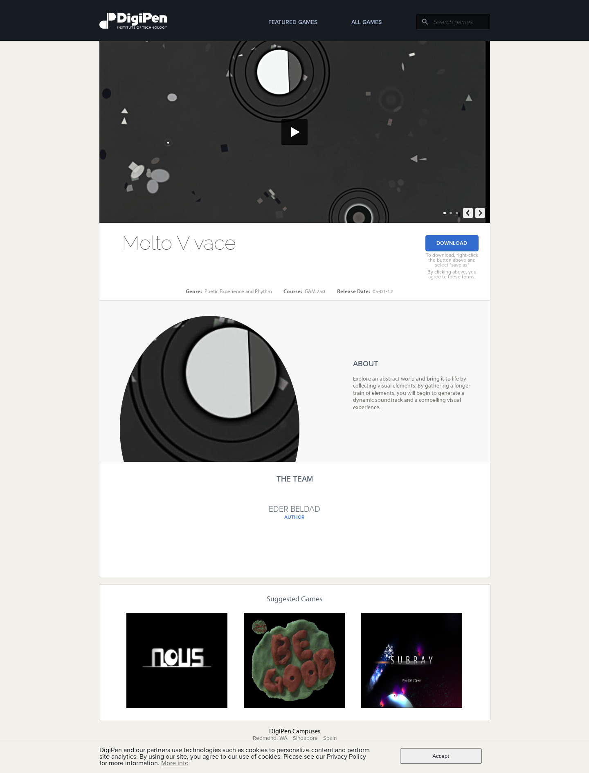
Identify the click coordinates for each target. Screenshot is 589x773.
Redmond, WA (270, 738)
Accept (440, 756)
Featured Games (292, 22)
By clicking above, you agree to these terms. (452, 274)
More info (175, 763)
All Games (366, 22)
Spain (330, 738)
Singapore (305, 738)
